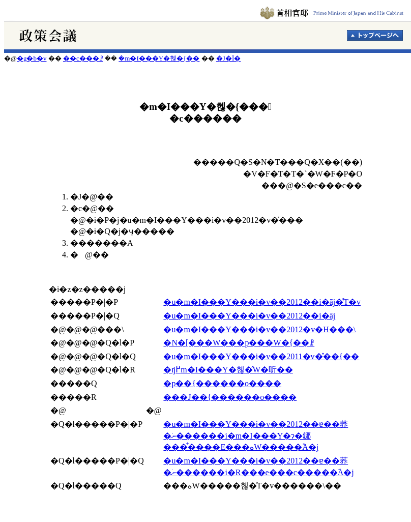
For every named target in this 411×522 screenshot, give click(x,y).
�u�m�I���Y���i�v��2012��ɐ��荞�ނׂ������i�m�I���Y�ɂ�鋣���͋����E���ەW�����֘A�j (255, 435)
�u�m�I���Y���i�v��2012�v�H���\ (259, 329)
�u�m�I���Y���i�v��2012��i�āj (249, 315)
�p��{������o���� (222, 383)
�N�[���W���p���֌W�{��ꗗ (238, 342)
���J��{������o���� (230, 397)
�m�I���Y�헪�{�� (159, 58)
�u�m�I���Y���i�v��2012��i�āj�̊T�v (262, 302)
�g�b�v (32, 58)
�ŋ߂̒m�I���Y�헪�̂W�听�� (227, 369)
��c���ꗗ (83, 58)
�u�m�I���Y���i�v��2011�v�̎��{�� (261, 356)
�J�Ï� (228, 58)
